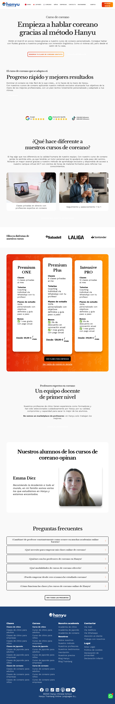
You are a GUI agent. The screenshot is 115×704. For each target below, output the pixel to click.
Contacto (72, 4)
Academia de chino (67, 627)
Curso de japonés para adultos (43, 650)
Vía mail (88, 627)
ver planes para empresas (57, 359)
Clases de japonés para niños (17, 661)
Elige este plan (26, 344)
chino (29, 4)
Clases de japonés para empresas (17, 656)
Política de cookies (93, 650)
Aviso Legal (89, 647)
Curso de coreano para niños (43, 675)
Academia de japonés (68, 630)
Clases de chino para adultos (16, 631)
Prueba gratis (107, 5)
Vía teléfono (90, 630)
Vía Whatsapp (91, 633)
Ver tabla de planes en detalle (57, 364)
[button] (57, 540)
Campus (92, 4)
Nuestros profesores (68, 646)
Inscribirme (82, 4)
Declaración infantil (93, 658)
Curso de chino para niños (42, 636)
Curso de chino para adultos (42, 631)
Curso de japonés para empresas (43, 661)
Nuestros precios (66, 655)
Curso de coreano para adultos (43, 670)
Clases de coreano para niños (17, 680)
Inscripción (63, 652)
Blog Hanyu (63, 658)
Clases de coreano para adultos (17, 670)
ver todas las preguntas (58, 597)
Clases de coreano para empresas (17, 675)
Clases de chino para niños (16, 642)
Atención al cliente (93, 636)
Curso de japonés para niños (43, 656)
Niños (56, 4)
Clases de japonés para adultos (17, 650)
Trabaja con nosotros (94, 639)
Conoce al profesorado (57, 427)
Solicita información (77, 54)
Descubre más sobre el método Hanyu (57, 218)
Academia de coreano (68, 633)
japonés (38, 4)
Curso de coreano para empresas (43, 680)
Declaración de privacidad (91, 654)
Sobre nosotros (65, 640)
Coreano (48, 4)
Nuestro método (66, 643)
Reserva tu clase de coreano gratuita (45, 54)
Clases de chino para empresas (16, 636)
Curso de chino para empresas (42, 642)
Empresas (63, 4)
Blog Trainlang (65, 661)
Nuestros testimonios (68, 649)
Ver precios (13, 95)
